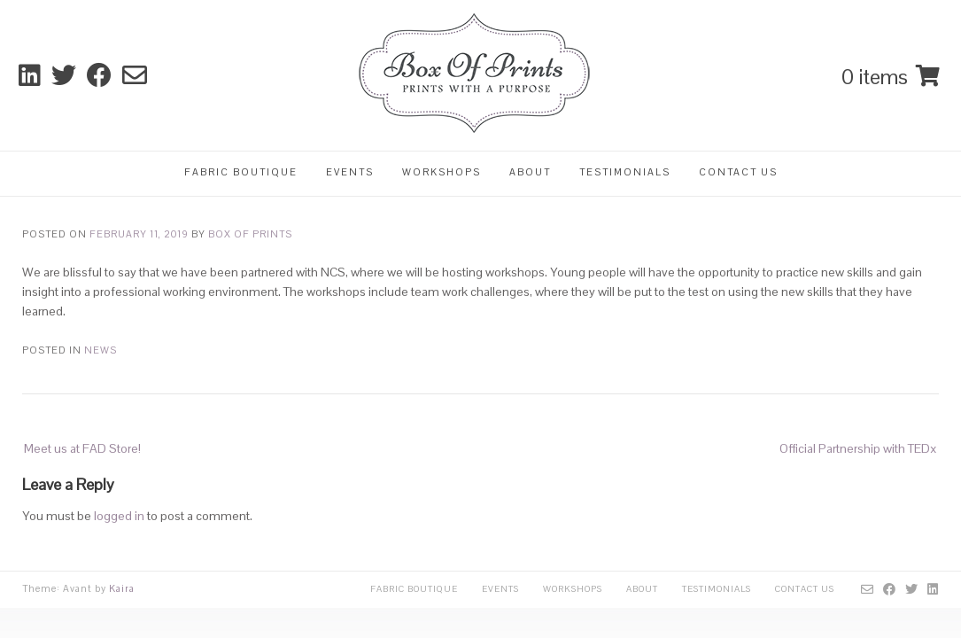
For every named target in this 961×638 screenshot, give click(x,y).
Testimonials (624, 172)
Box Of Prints (250, 234)
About (530, 172)
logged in (119, 516)
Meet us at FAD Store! (82, 448)
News (100, 350)
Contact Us (738, 172)
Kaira (122, 588)
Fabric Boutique (241, 172)
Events (350, 172)
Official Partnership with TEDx (858, 448)
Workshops (441, 172)
